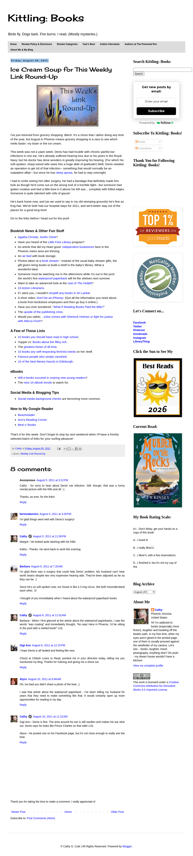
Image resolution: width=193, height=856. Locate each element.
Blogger (127, 846)
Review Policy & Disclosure (37, 44)
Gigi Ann (25, 645)
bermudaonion (29, 513)
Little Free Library (59, 242)
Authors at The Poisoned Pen (140, 44)
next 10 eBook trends (38, 382)
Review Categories (67, 44)
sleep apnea (64, 172)
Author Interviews (109, 44)
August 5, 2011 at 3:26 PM (55, 513)
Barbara (25, 566)
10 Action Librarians (31, 288)
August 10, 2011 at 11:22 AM (50, 716)
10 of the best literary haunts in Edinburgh (45, 361)
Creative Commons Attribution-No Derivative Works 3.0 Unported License (156, 686)
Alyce (23, 679)
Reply (23, 502)
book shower (50, 260)
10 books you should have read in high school (48, 337)
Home (13, 44)
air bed (26, 256)
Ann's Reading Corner (32, 419)
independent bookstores (78, 246)
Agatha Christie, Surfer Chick (37, 237)
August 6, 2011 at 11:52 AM (49, 615)
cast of (80, 283)
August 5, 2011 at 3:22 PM (52, 480)
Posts (140, 141)
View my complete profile (148, 665)
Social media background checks (39, 398)
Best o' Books (27, 424)
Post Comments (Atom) (41, 818)
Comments (143, 148)
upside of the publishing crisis (43, 312)
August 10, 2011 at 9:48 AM (44, 679)
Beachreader (26, 415)
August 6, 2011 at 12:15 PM (48, 645)
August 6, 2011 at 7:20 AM (47, 566)
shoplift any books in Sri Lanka (69, 293)
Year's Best (89, 44)
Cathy (23, 536)
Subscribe (156, 111)
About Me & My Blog (21, 49)
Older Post (117, 811)
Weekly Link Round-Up (32, 453)
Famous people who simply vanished (42, 356)
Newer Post (18, 811)
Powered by (156, 122)
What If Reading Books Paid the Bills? (79, 306)
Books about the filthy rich (50, 342)
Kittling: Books (46, 18)
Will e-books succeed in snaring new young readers (52, 377)
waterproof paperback (52, 278)
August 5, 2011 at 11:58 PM (49, 536)
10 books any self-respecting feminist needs (47, 351)
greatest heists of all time (40, 346)
